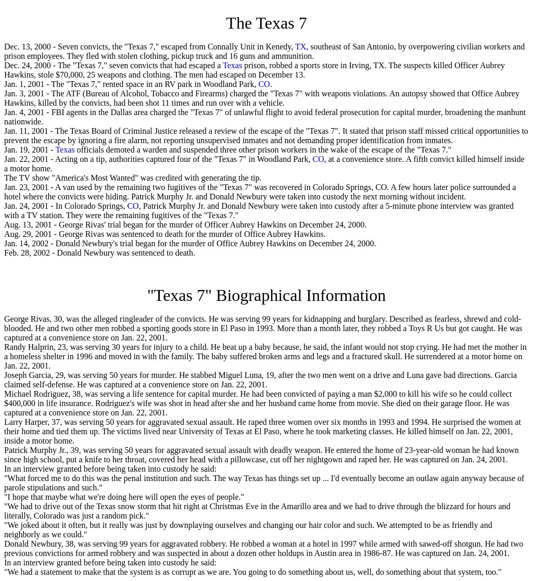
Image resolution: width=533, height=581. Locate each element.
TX (300, 46)
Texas (232, 65)
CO (264, 84)
